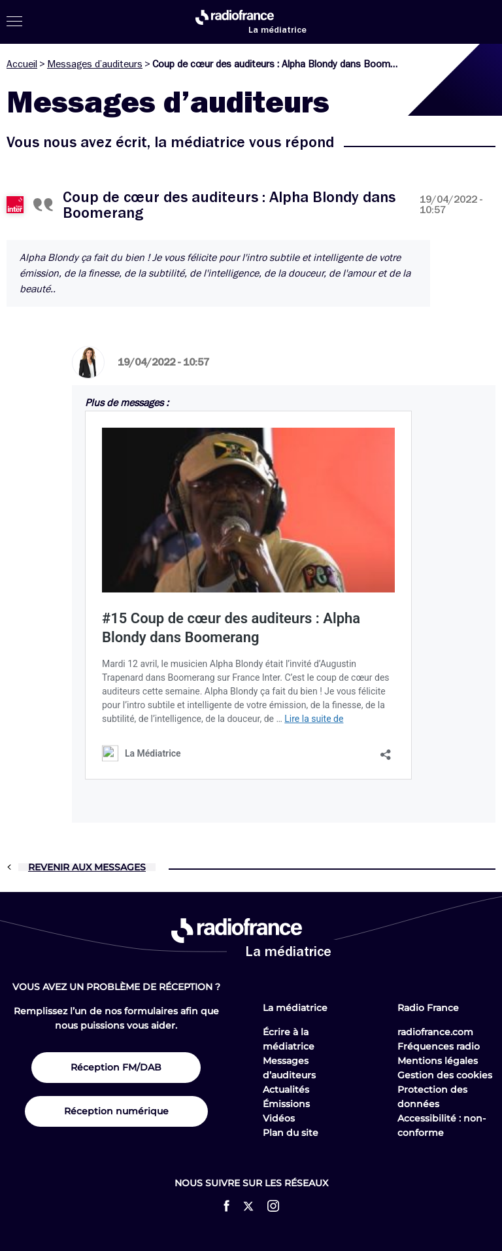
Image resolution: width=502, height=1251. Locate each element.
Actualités (286, 1089)
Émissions (286, 1104)
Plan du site (290, 1133)
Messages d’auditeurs (94, 64)
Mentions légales (437, 1061)
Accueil (22, 64)
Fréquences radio (438, 1046)
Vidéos (279, 1118)
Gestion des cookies (444, 1075)
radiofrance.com (435, 1032)
